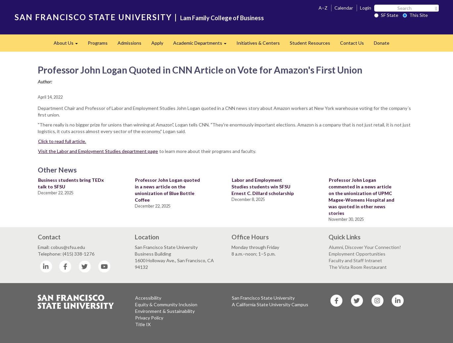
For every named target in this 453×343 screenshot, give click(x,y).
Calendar (343, 8)
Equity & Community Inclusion (166, 304)
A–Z (323, 8)
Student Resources (310, 43)
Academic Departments (202, 45)
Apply (157, 43)
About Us (68, 45)
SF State (386, 15)
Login (365, 8)
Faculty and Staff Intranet (355, 260)
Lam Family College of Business (222, 18)
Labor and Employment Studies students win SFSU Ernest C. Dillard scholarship (262, 186)
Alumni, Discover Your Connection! (365, 247)
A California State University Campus (270, 304)
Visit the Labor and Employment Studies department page (98, 151)
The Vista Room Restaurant (358, 267)
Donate (381, 43)
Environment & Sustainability (165, 311)
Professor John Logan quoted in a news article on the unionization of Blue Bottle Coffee (167, 190)
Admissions (129, 43)
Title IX (143, 324)
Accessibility (148, 298)
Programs (98, 43)
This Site (415, 15)
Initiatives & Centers (258, 43)
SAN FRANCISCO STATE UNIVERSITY (93, 17)
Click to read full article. (62, 141)
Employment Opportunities (357, 254)
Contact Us (352, 43)
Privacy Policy (149, 317)
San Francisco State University (263, 298)
